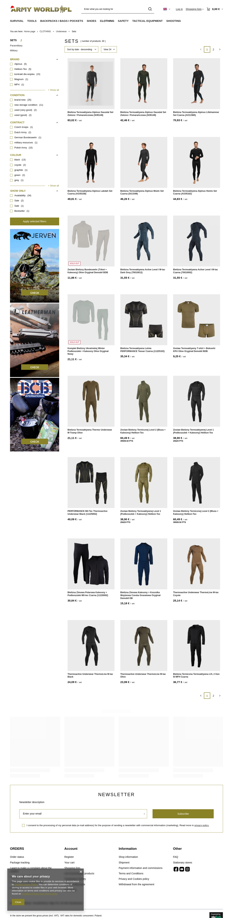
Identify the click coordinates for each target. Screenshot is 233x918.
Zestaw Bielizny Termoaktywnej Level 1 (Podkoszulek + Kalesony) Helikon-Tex (193, 431)
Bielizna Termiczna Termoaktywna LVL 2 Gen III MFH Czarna (196, 675)
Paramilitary (16, 45)
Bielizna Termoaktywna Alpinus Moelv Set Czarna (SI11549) (142, 192)
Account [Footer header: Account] (71, 849)
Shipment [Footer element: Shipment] (124, 862)
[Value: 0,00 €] (215, 9)
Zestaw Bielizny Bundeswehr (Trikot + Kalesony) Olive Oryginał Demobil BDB (88, 271)
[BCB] (34, 450)
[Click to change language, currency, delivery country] (166, 9)
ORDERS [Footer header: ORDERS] (17, 849)
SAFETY (123, 20)
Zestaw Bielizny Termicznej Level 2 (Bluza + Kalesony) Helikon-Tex (142, 431)
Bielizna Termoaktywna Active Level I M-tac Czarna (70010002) (195, 271)
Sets (13, 40)
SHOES (91, 20)
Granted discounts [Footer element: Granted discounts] (74, 884)
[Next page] (220, 49)
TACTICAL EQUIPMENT (147, 20)
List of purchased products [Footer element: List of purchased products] (79, 873)
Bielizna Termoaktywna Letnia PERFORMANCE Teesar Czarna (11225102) (142, 350)
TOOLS (31, 20)
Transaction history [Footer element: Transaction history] (75, 878)
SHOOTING (173, 20)
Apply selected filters (34, 221)
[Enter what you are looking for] (117, 9)
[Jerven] (34, 301)
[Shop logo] (41, 9)
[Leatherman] (34, 376)
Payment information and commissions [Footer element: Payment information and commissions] (140, 868)
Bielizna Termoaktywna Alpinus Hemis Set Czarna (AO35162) (195, 192)
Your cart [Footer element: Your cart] (69, 862)
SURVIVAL (16, 20)
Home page (29, 31)
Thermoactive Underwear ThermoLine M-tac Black (90, 675)
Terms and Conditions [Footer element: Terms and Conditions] (131, 873)
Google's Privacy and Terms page (39, 893)
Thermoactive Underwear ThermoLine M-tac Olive (143, 675)
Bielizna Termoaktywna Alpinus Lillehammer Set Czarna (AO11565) (196, 113)
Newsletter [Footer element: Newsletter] (70, 890)
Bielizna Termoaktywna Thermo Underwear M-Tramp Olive (90, 431)
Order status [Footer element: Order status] (17, 856)
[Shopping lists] (195, 9)
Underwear (61, 31)
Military (13, 50)
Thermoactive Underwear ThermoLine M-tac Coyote (196, 594)
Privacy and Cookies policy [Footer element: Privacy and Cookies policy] (134, 878)
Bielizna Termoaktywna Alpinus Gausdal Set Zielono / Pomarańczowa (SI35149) (90, 113)
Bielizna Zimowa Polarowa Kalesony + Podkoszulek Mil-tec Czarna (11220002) (88, 594)
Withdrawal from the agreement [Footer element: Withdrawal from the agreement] (136, 884)
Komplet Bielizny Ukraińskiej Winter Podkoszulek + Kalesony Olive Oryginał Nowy (88, 351)
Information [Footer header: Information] (128, 849)
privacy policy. (201, 825)
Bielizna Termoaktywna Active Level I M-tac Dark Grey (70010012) (142, 271)
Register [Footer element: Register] (69, 856)
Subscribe (183, 813)
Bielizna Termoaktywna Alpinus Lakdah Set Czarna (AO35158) (90, 192)
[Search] (150, 9)
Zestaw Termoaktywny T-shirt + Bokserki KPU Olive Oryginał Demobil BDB (194, 350)
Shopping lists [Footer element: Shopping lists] (72, 868)
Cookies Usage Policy (25, 884)
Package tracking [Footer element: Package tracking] (19, 862)
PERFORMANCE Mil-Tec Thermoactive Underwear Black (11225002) (87, 512)
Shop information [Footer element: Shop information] (128, 856)
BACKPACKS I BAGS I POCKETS (61, 20)
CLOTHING (107, 20)
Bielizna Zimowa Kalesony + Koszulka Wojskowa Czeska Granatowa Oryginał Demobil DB (140, 595)
